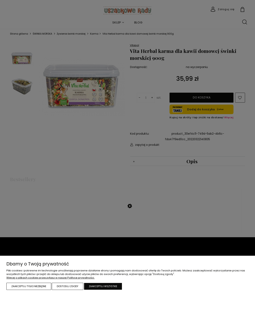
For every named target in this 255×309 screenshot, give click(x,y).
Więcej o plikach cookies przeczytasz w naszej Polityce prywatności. (50, 278)
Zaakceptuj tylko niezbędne (28, 286)
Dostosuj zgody (67, 286)
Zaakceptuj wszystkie (103, 286)
